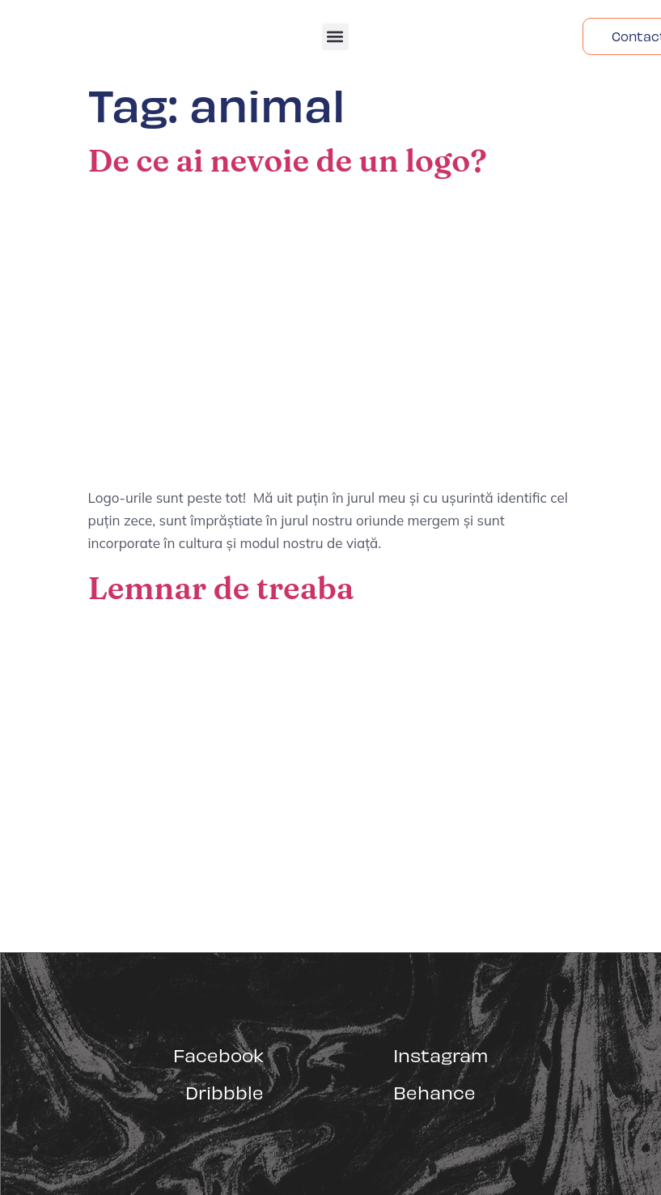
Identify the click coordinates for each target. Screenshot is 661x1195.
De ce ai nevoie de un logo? (287, 160)
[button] (335, 36)
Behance (434, 1092)
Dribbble (224, 1092)
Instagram (440, 1054)
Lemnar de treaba (221, 587)
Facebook (218, 1054)
